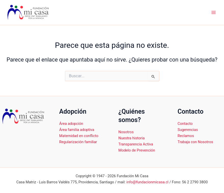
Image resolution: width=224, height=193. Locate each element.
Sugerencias (188, 129)
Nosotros (126, 132)
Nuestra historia (131, 138)
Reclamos (186, 135)
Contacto (185, 123)
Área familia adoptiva (76, 129)
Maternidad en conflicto (78, 135)
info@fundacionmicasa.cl (147, 182)
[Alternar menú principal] (213, 12)
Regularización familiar (78, 142)
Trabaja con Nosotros (195, 142)
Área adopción (71, 123)
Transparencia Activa (135, 144)
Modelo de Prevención (136, 150)
